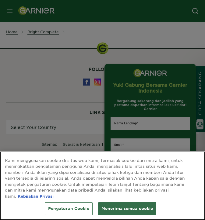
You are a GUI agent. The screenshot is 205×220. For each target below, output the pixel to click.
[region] (102, 185)
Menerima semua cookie (127, 208)
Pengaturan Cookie (68, 208)
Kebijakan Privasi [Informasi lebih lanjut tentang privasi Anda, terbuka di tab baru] (36, 196)
